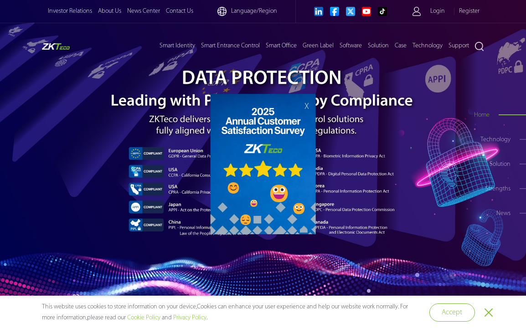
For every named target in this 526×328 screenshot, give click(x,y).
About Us (109, 11)
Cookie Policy (143, 317)
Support (459, 45)
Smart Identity (177, 45)
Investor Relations (70, 11)
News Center (143, 11)
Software (351, 45)
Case (401, 45)
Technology (428, 45)
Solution (378, 45)
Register (469, 11)
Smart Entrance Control (230, 45)
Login (437, 11)
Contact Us (179, 11)
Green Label (318, 45)
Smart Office (281, 45)
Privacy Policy (189, 317)
